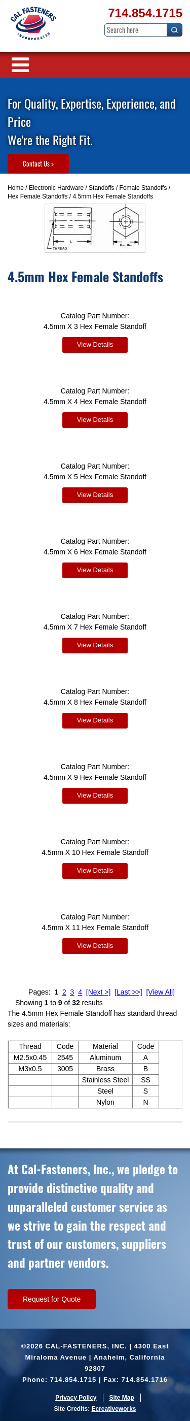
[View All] (160, 992)
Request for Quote (52, 1299)
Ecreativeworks (113, 1408)
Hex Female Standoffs (38, 196)
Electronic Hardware (56, 187)
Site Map (121, 1397)
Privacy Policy (75, 1397)
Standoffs (101, 187)
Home (16, 187)
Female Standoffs (143, 187)
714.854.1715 (145, 13)
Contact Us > (38, 163)
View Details (95, 344)
